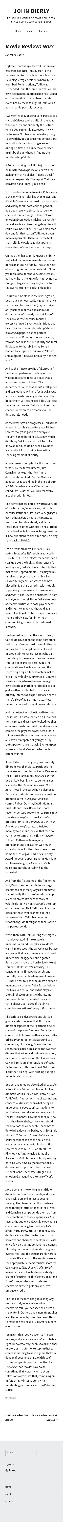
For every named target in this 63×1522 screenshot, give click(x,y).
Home (18, 30)
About (30, 30)
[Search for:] (20, 1453)
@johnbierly (10, 1470)
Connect (43, 30)
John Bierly (31, 10)
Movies (12, 1397)
